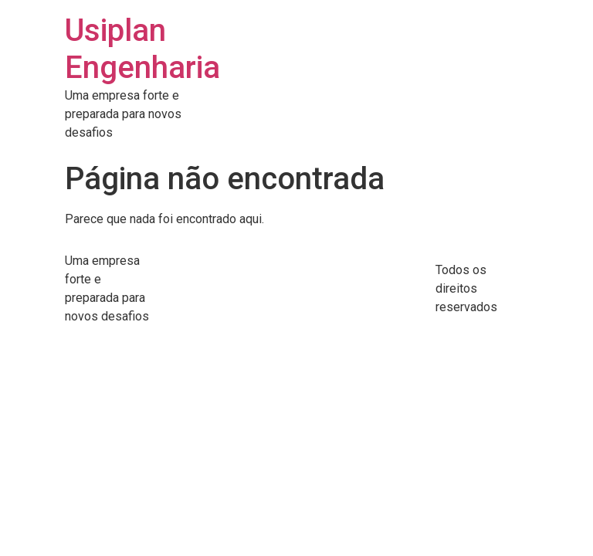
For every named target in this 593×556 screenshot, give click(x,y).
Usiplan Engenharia (142, 49)
